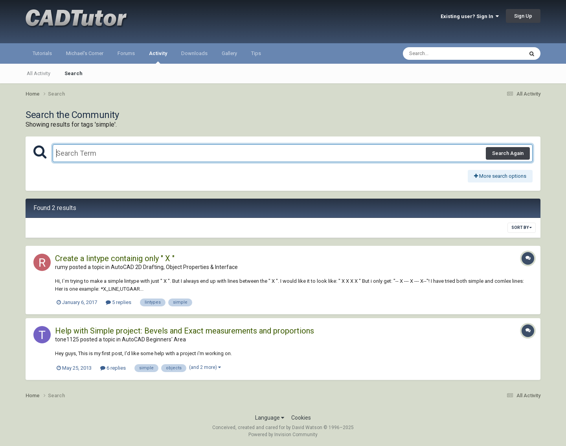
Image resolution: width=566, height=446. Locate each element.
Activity (158, 57)
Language (269, 418)
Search (73, 73)
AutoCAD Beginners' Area (154, 339)
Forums (126, 53)
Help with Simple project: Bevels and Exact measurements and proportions (184, 330)
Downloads (194, 53)
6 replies (113, 368)
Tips (256, 53)
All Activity (38, 73)
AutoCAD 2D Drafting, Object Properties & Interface (174, 267)
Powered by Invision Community (283, 434)
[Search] (443, 53)
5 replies (118, 302)
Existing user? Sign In (470, 16)
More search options (500, 176)
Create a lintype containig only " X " (115, 258)
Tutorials (42, 53)
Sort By (521, 227)
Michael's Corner (84, 53)
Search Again (508, 153)
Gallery (229, 53)
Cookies (301, 418)
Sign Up (523, 16)
